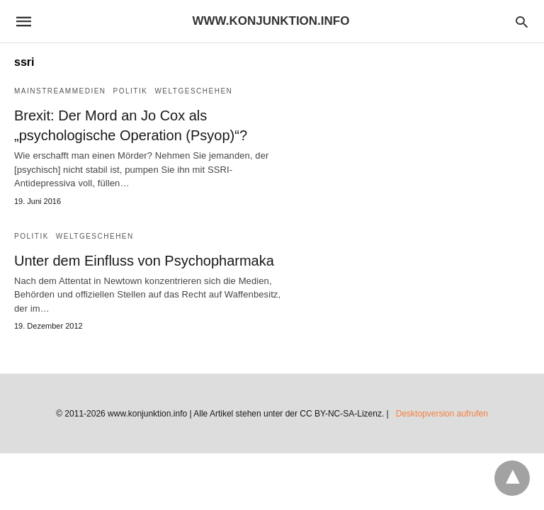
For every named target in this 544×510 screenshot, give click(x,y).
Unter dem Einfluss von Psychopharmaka (144, 260)
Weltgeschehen (193, 91)
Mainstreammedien (60, 91)
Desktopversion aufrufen (442, 414)
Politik (130, 91)
